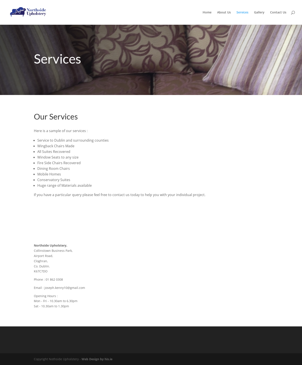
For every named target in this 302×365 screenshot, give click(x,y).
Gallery (259, 12)
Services (242, 12)
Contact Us (278, 12)
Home (207, 12)
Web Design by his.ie (97, 359)
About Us (224, 12)
